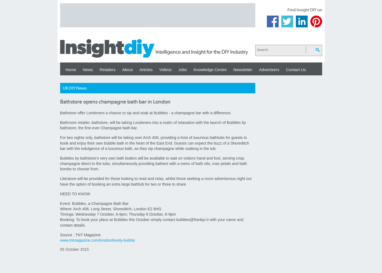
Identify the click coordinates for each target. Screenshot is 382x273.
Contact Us (296, 69)
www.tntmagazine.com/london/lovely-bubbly (97, 240)
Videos (165, 69)
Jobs (182, 69)
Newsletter (242, 69)
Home (71, 69)
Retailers (107, 69)
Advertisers (269, 69)
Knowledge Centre (210, 69)
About (127, 69)
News (88, 69)
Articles (145, 69)
